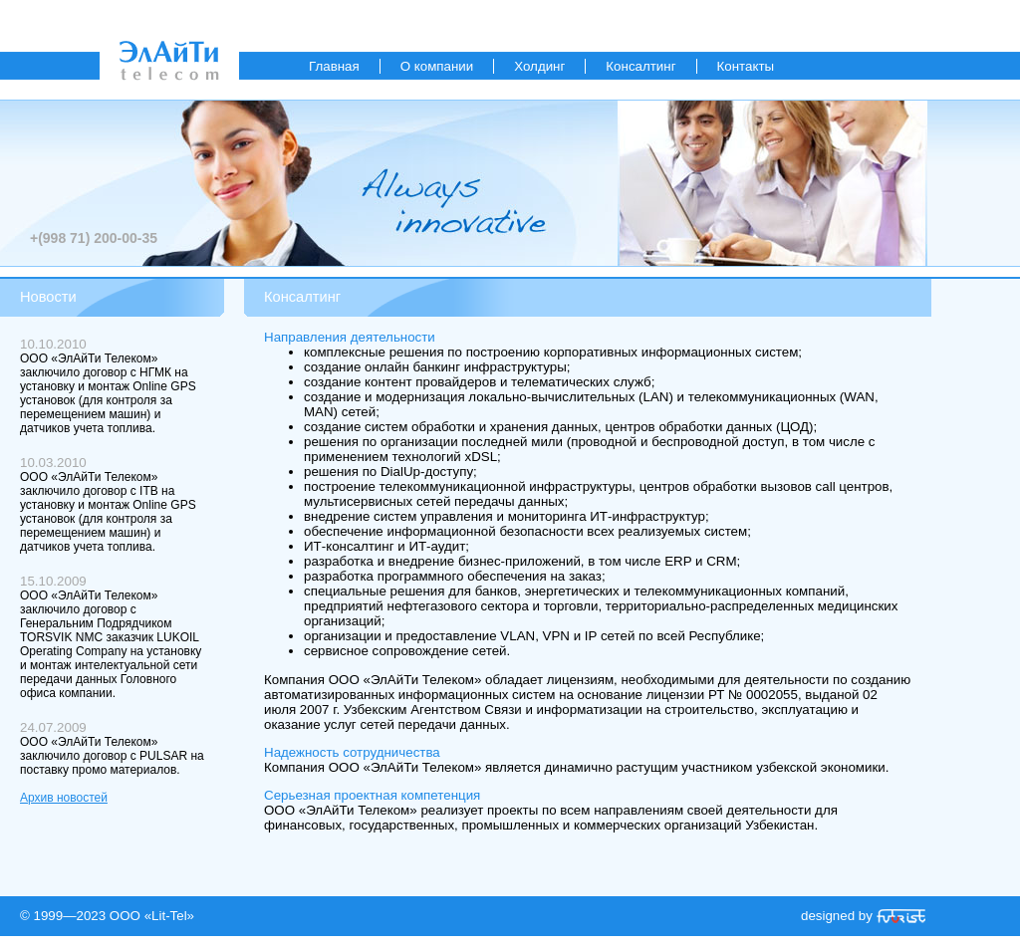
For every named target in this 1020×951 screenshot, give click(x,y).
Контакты (746, 66)
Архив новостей (64, 798)
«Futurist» (901, 916)
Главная (334, 66)
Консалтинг (640, 66)
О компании (437, 66)
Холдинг (539, 66)
